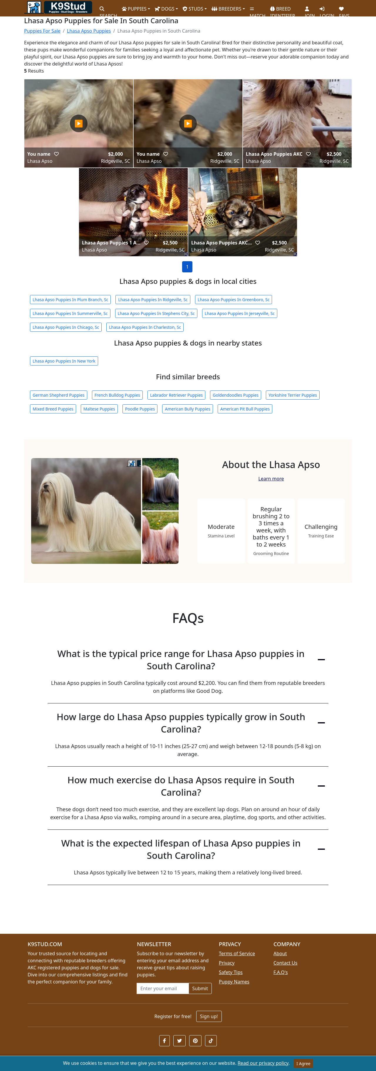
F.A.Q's (280, 972)
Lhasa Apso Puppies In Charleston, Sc (145, 327)
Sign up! (209, 1016)
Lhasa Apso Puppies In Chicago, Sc (66, 327)
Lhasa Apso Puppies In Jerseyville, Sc (240, 313)
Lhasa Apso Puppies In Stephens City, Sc (156, 313)
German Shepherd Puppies (59, 395)
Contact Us (285, 963)
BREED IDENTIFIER (282, 10)
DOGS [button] (164, 9)
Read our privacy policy (263, 1063)
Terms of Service (237, 953)
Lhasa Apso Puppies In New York (64, 361)
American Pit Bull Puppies (245, 409)
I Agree (303, 1063)
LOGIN (327, 10)
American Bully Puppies (187, 409)
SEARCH (108, 10)
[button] (56, 154)
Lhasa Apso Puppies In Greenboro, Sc (234, 299)
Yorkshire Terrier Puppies (292, 395)
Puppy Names (234, 981)
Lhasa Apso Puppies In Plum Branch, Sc (70, 299)
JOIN (310, 10)
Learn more (271, 478)
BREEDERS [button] (226, 9)
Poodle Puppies (140, 409)
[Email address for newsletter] (163, 988)
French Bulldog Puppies (117, 395)
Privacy (226, 963)
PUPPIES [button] (134, 9)
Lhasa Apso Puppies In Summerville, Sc (70, 313)
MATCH (258, 10)
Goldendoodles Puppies (235, 395)
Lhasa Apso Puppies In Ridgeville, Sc (152, 299)
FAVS (344, 10)
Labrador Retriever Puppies (176, 395)
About (280, 953)
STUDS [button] (193, 9)
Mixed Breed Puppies (53, 409)
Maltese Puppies (99, 409)
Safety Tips (231, 972)
